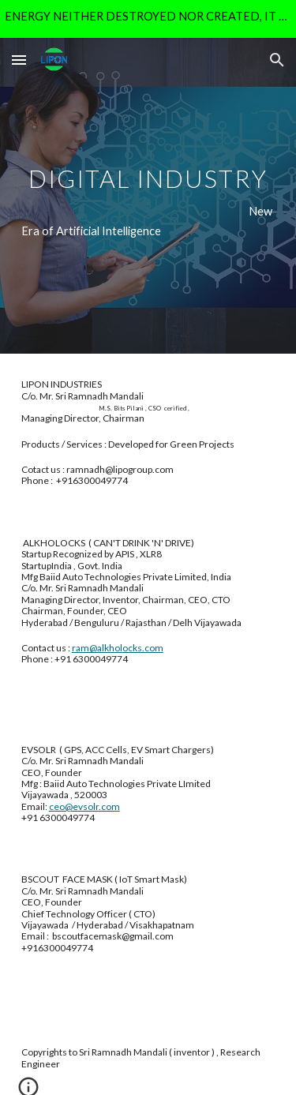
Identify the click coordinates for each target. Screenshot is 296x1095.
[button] (19, 59)
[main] (148, 195)
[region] (148, 19)
